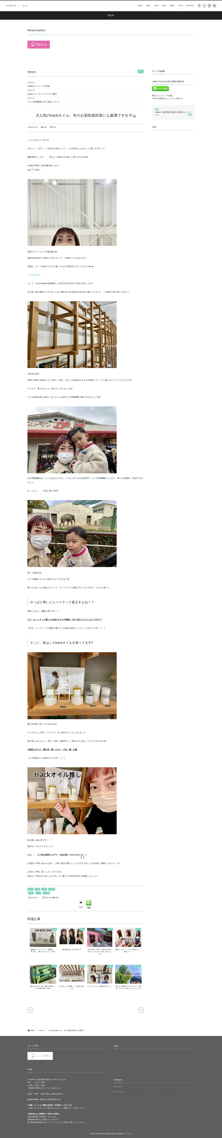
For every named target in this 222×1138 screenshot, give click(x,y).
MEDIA (172, 6)
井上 (38, 893)
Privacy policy (119, 1092)
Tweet (81, 907)
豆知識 (46, 893)
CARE (44, 889)
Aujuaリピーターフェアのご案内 (42, 94)
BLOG (164, 6)
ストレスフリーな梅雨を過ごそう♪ (100, 986)
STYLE (180, 6)
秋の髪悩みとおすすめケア (71, 949)
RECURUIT (190, 6)
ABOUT (140, 6)
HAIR (37, 889)
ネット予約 (42, 1056)
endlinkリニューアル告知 (38, 86)
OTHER (51, 889)
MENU (148, 6)
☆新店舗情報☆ (34, 275)
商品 (31, 893)
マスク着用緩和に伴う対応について (43, 102)
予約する (41, 44)
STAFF (156, 6)
